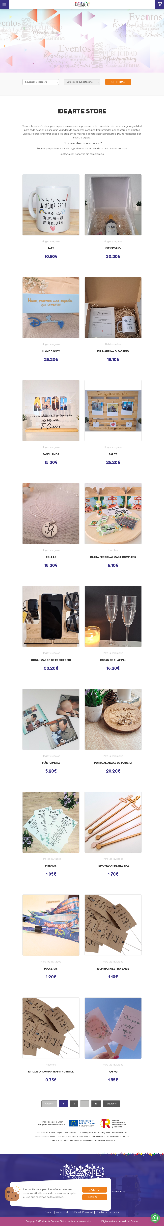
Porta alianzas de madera (113, 762)
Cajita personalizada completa (113, 557)
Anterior (49, 1103)
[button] (155, 1218)
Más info (94, 1197)
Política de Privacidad (82, 1212)
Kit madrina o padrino (113, 351)
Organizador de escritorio (51, 660)
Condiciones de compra (107, 1212)
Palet (113, 454)
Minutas (51, 865)
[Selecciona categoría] (40, 82)
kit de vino (113, 248)
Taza (51, 248)
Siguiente (112, 1103)
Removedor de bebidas (113, 865)
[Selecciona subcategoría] (82, 82)
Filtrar (118, 82)
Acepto (94, 1189)
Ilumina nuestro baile (113, 968)
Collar (51, 557)
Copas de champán (113, 660)
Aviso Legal (62, 1212)
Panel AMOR (51, 454)
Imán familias (51, 762)
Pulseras (51, 968)
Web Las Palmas (130, 1221)
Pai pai (113, 1071)
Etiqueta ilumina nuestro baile (51, 1071)
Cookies (49, 1212)
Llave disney (51, 351)
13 (96, 1103)
